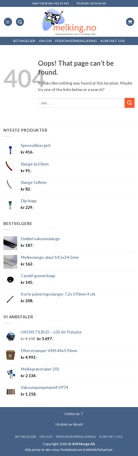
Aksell (78, 424)
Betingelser (24, 41)
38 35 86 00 (98, 3)
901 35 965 (61, 3)
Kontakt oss (112, 41)
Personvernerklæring (76, 41)
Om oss (45, 41)
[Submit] (130, 103)
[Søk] (20, 22)
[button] (8, 22)
